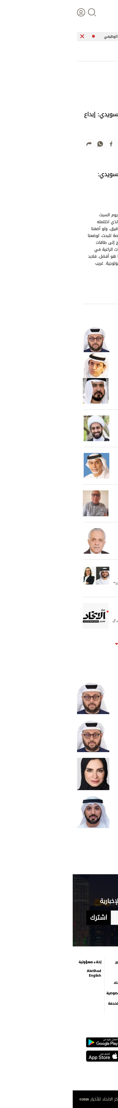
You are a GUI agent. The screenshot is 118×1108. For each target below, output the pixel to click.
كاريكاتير (49, 962)
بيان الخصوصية (45, 993)
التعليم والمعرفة (76, 973)
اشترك (25, 918)
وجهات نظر (101, 1003)
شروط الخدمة (45, 1003)
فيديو (78, 986)
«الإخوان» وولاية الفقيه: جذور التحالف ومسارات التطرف (84, 812)
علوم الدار (102, 962)
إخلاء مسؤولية (17, 962)
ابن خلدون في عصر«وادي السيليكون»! (84, 698)
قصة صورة (75, 1006)
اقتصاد (105, 982)
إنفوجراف (75, 996)
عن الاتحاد (48, 982)
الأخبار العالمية (99, 972)
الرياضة (105, 993)
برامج (52, 972)
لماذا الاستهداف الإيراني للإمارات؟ (87, 774)
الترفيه (78, 962)
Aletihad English (21, 973)
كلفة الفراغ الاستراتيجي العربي (89, 736)
